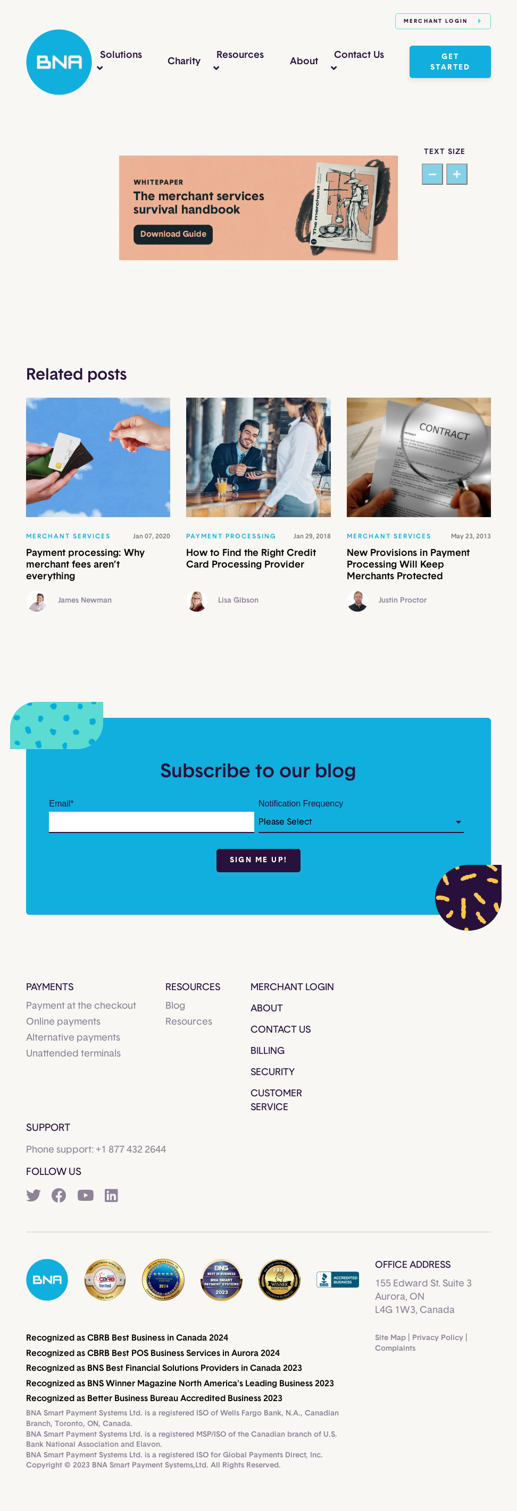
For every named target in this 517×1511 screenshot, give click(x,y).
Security (273, 1072)
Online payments (63, 1022)
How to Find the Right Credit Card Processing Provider (251, 559)
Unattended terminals (73, 1054)
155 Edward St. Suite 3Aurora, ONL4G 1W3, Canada (423, 1297)
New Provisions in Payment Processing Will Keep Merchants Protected (408, 564)
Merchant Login (443, 21)
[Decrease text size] (432, 174)
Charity (184, 61)
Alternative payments (73, 1038)
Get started (450, 62)
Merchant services (68, 536)
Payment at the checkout (81, 1006)
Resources (240, 55)
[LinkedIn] (111, 1196)
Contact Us (359, 55)
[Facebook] (59, 1196)
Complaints (395, 1348)
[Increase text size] (457, 174)
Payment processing (231, 536)
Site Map (390, 1338)
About (304, 61)
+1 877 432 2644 (131, 1150)
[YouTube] (85, 1196)
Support (48, 1128)
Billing (268, 1051)
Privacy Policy (437, 1338)
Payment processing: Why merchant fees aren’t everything (85, 564)
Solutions (121, 55)
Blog (175, 1006)
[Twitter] (33, 1196)
